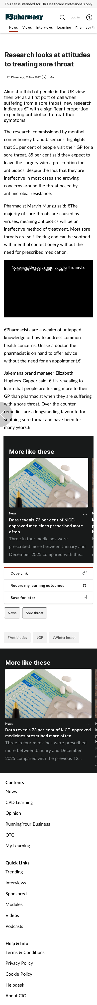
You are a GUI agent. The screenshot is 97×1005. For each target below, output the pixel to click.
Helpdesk (14, 985)
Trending (14, 871)
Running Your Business (27, 824)
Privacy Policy (19, 963)
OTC (9, 835)
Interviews (15, 882)
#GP (39, 637)
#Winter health (64, 637)
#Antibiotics (17, 637)
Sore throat (34, 613)
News (12, 513)
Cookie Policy (18, 974)
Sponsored (16, 893)
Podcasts (14, 926)
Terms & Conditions (25, 952)
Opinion (13, 813)
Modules (14, 904)
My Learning (17, 845)
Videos (12, 915)
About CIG (15, 995)
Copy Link (48, 573)
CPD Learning (19, 802)
